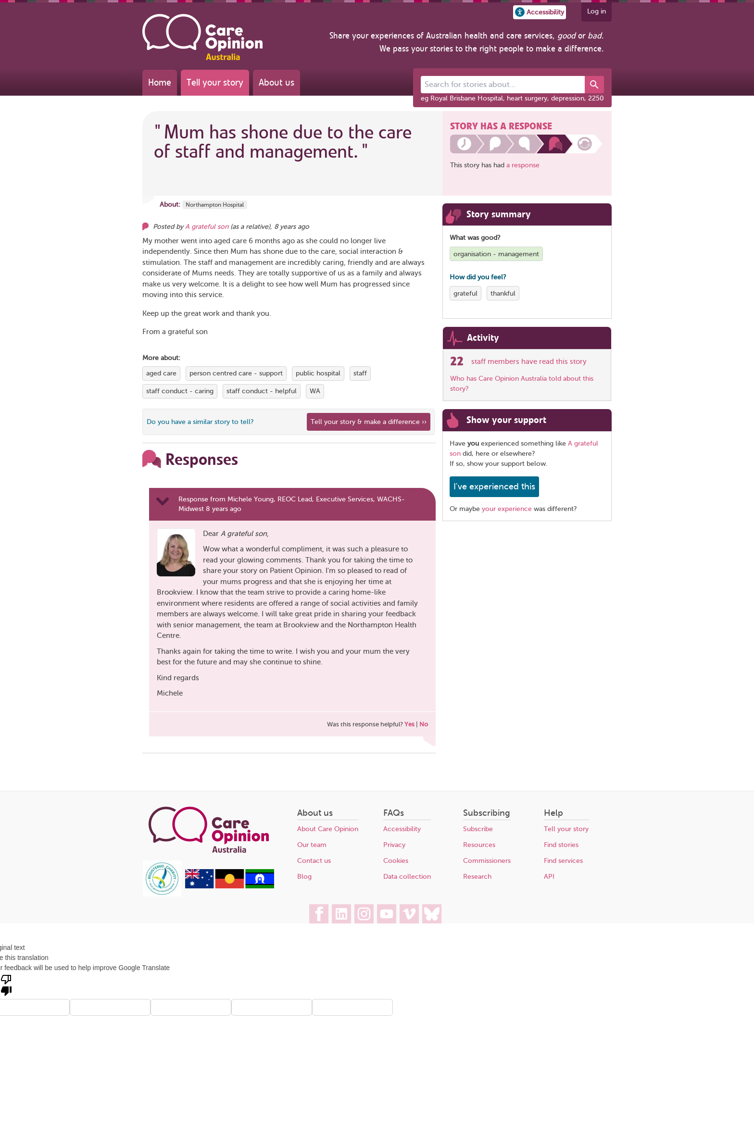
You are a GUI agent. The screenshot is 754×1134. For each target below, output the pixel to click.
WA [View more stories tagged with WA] (315, 391)
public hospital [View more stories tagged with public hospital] (318, 373)
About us (276, 82)
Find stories (561, 844)
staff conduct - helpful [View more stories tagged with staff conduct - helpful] (261, 391)
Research (477, 876)
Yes (409, 724)
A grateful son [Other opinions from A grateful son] (206, 226)
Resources (479, 844)
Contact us (314, 860)
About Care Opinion (327, 829)
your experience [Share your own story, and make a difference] (507, 508)
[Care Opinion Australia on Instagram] (364, 913)
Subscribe (478, 829)
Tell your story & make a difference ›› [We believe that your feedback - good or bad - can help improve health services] (369, 421)
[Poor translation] (6, 984)
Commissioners (487, 860)
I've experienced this (494, 486)
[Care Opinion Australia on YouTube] (386, 913)
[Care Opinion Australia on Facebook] (318, 913)
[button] (539, 12)
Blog (304, 876)
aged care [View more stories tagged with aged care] (161, 373)
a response (523, 165)
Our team (312, 844)
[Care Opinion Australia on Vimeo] (409, 913)
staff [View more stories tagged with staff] (360, 373)
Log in (596, 11)
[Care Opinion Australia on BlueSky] (431, 913)
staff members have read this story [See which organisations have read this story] (529, 361)
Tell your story (215, 82)
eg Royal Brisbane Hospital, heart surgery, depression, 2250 (512, 98)
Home (159, 82)
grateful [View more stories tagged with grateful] (465, 293)
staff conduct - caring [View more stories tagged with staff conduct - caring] (180, 391)
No (423, 724)
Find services (563, 860)
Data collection (407, 876)
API (549, 876)
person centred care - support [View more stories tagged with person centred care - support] (236, 373)
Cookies (395, 860)
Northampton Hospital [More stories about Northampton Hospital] (215, 204)
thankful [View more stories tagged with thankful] (502, 293)
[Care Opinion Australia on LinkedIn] (341, 913)
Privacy (394, 844)
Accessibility (402, 829)
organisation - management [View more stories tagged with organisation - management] (496, 254)
